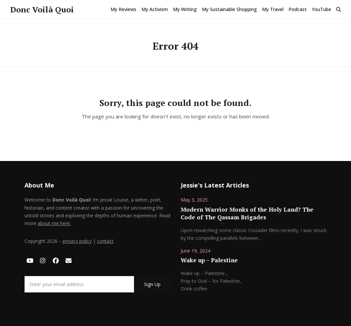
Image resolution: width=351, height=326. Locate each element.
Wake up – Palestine (209, 260)
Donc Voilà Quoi (42, 9)
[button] (338, 9)
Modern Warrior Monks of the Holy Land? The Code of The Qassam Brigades (247, 213)
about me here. (54, 223)
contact (105, 241)
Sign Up (152, 284)
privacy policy (77, 241)
